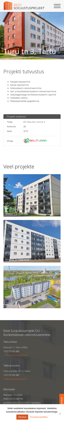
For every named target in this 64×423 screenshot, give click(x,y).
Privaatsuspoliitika (39, 417)
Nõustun (22, 417)
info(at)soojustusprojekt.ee (15, 355)
